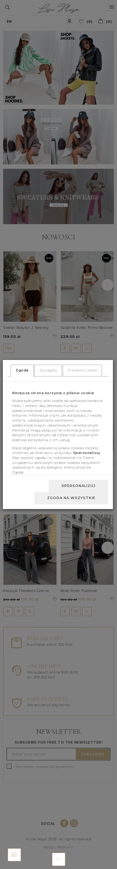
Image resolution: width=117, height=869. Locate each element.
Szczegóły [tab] (48, 370)
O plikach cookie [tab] (82, 370)
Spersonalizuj (78, 486)
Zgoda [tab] (22, 370)
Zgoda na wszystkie (71, 498)
